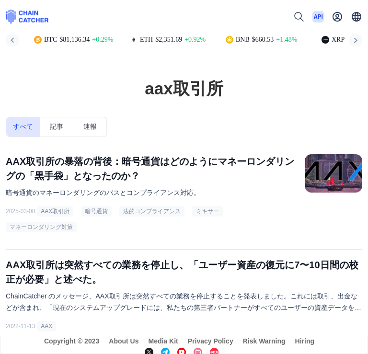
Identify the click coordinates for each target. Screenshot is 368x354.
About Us (123, 341)
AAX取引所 (55, 211)
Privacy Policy (210, 341)
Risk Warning (264, 341)
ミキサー (207, 211)
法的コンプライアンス (152, 211)
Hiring (304, 341)
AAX (46, 326)
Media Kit (163, 341)
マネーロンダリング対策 (41, 227)
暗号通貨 (96, 211)
